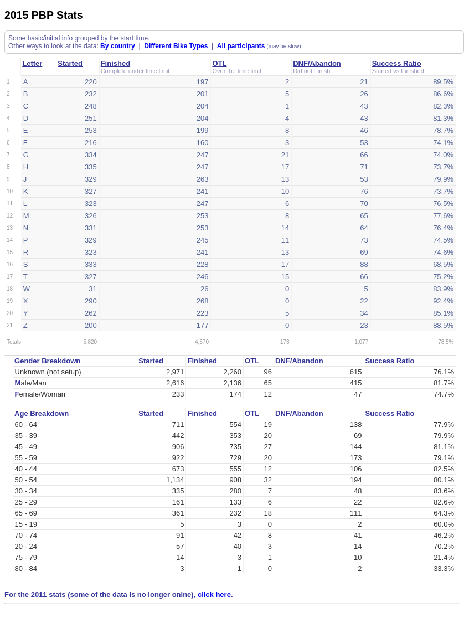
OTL (219, 63)
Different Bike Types (176, 46)
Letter (32, 63)
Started (70, 63)
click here (214, 594)
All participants (241, 46)
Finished (115, 63)
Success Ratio (396, 63)
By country (117, 46)
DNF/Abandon (317, 63)
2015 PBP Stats (43, 15)
